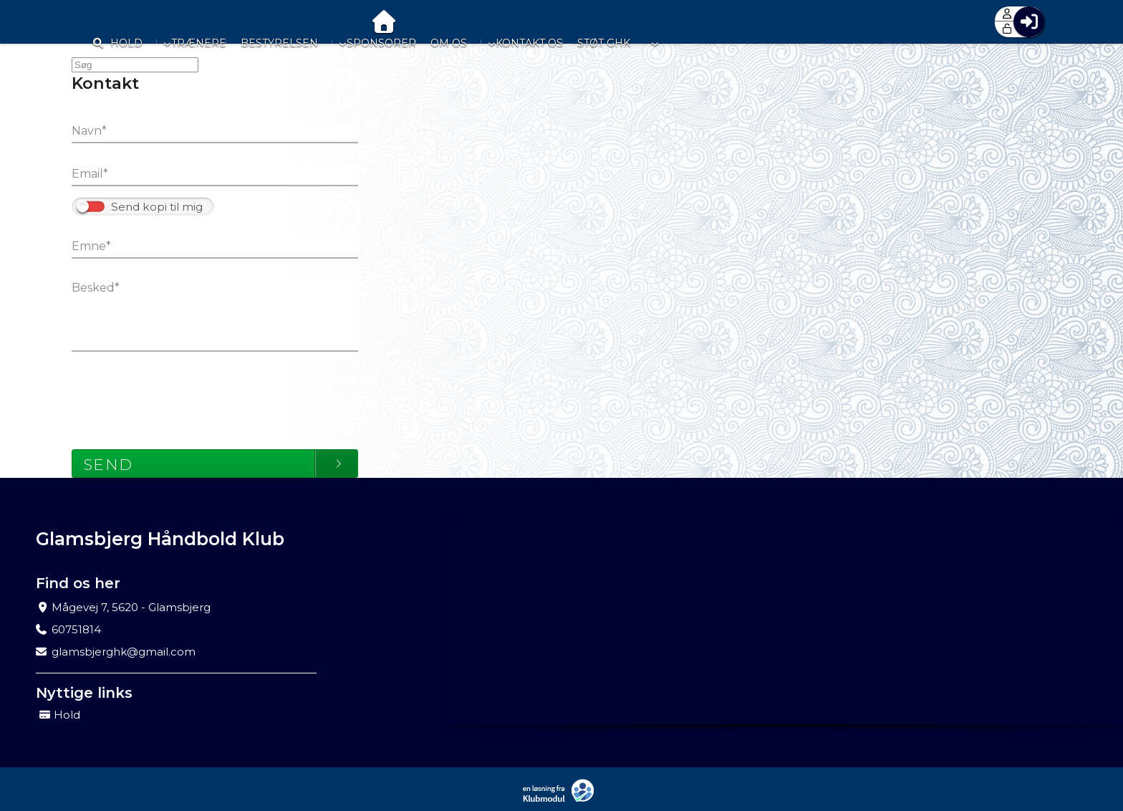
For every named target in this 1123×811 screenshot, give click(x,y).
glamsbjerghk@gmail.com (124, 651)
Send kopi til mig (157, 206)
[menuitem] (93, 21)
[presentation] (180, 393)
